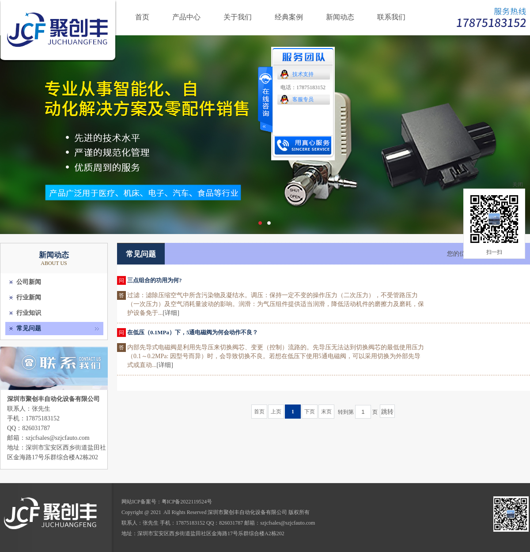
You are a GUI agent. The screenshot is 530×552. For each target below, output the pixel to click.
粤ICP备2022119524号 (187, 502)
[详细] (171, 313)
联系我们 (391, 17)
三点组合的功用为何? (154, 280)
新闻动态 (340, 17)
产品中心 (186, 17)
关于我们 (237, 17)
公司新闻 (28, 282)
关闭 (517, 184)
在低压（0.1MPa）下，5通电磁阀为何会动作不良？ (192, 332)
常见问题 (28, 328)
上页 (276, 411)
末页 (326, 411)
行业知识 (28, 313)
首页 (142, 17)
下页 (309, 411)
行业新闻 (28, 297)
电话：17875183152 (303, 87)
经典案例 (289, 17)
